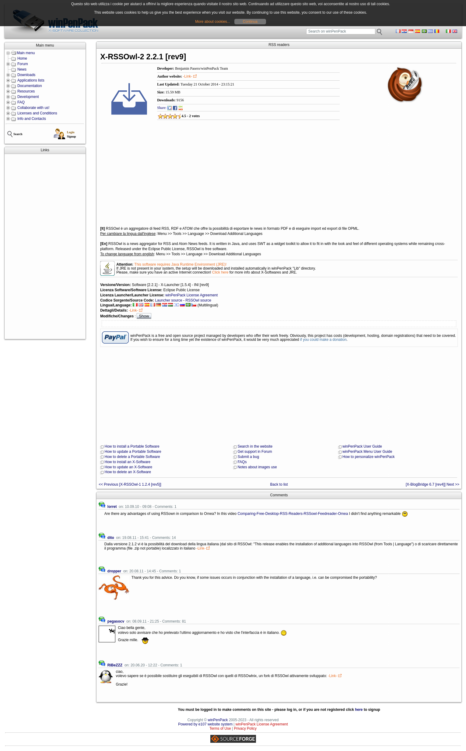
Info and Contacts (31, 119)
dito (110, 538)
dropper (114, 571)
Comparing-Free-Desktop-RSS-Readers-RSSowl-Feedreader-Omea (292, 514)
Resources (26, 91)
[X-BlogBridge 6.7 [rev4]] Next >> (432, 484)
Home (22, 58)
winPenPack (218, 720)
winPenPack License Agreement (191, 295)
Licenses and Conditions (37, 113)
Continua (250, 21)
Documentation (29, 86)
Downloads (26, 75)
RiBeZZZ (114, 665)
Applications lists (30, 80)
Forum (22, 64)
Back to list (279, 484)
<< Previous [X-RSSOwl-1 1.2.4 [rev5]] (130, 484)
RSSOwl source (198, 300)
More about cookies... (212, 21)
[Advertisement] (45, 246)
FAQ (21, 102)
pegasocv (115, 621)
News (21, 69)
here (359, 709)
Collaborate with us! (33, 108)
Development (28, 97)
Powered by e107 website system (205, 724)
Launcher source (168, 300)
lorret (112, 507)
